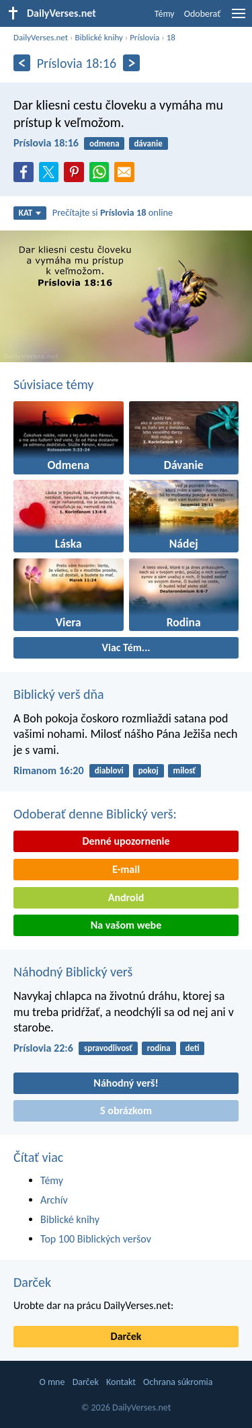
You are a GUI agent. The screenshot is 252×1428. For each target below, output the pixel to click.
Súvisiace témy (53, 384)
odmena (104, 143)
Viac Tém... (125, 647)
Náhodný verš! (125, 1083)
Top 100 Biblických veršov (95, 1238)
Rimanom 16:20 (48, 770)
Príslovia (144, 37)
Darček (32, 1282)
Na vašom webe (126, 925)
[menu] (238, 18)
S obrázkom (126, 1110)
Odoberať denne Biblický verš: (95, 814)
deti (192, 1048)
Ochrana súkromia (177, 1382)
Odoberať (202, 13)
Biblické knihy (98, 37)
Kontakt (121, 1382)
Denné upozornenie (125, 841)
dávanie (148, 143)
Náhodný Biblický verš (72, 972)
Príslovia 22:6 (43, 1048)
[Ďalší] (131, 62)
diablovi (109, 770)
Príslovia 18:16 (46, 142)
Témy (165, 13)
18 (171, 37)
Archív (54, 1199)
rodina (159, 1048)
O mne (52, 1382)
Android (126, 897)
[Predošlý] (21, 62)
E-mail (126, 869)
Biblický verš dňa (58, 694)
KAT (30, 213)
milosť (184, 770)
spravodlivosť (108, 1048)
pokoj (148, 770)
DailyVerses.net (40, 37)
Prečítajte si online (112, 212)
